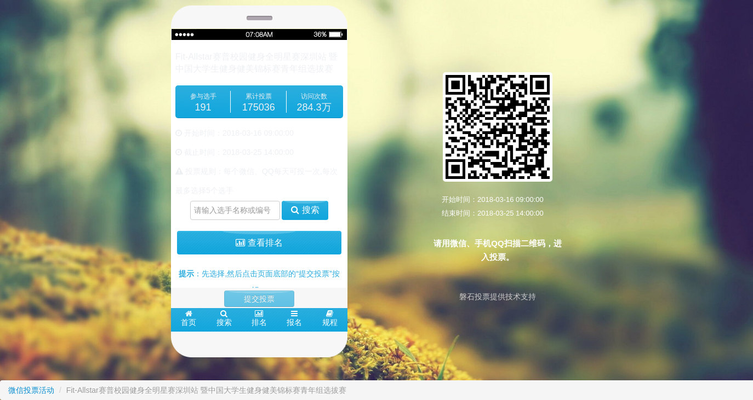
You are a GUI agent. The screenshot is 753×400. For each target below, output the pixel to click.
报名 (294, 318)
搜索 (305, 210)
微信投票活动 (31, 390)
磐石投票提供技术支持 (497, 296)
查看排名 (259, 242)
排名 (259, 318)
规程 (330, 318)
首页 (188, 318)
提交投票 (259, 298)
